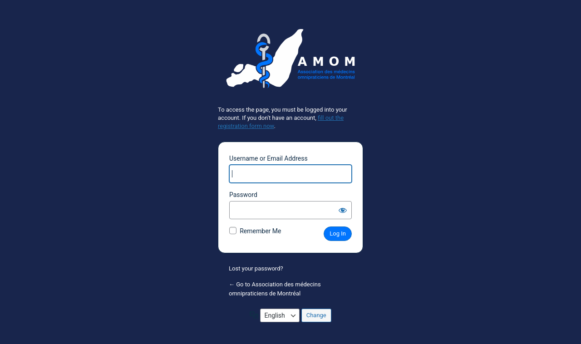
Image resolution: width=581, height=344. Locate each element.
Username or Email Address (268, 158)
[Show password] (343, 210)
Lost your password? (256, 268)
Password (243, 194)
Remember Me (260, 231)
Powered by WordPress (290, 62)
